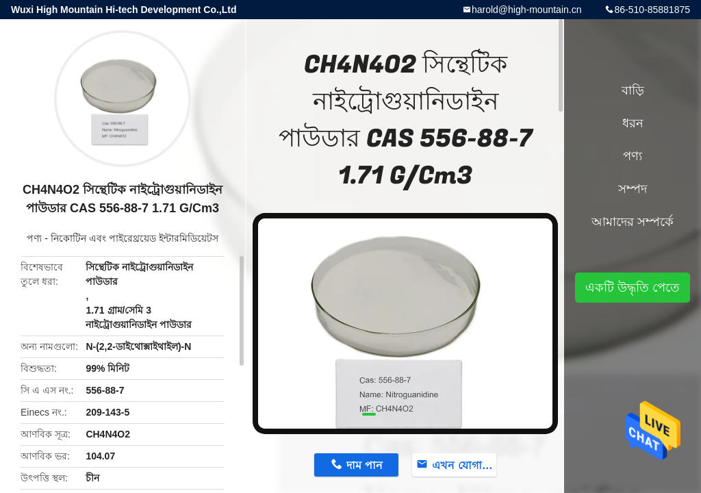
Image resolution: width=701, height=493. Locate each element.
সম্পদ (632, 189)
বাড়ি (633, 90)
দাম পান (364, 465)
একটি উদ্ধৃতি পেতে (632, 287)
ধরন (632, 123)
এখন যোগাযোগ (464, 465)
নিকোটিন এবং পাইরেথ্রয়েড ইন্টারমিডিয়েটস (134, 238)
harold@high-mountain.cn (527, 9)
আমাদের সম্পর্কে (632, 222)
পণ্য (34, 238)
